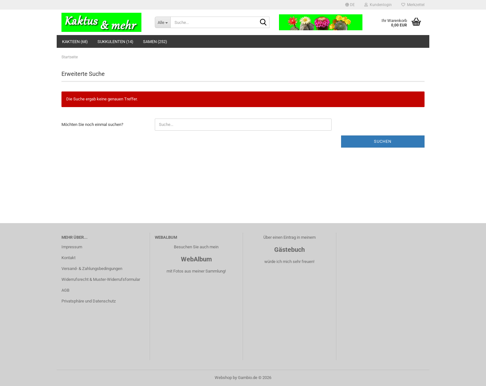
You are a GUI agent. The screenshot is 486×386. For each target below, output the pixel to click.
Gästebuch (289, 249)
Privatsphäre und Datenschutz (88, 301)
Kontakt (68, 257)
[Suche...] (162, 22)
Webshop (223, 377)
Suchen (382, 141)
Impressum (71, 246)
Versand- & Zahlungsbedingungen (91, 268)
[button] (350, 5)
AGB (65, 290)
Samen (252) (155, 41)
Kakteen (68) (75, 41)
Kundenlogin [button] (378, 5)
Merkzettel (413, 5)
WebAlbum (196, 259)
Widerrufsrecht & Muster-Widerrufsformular (100, 279)
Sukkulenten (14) (115, 41)
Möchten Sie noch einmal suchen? (92, 124)
